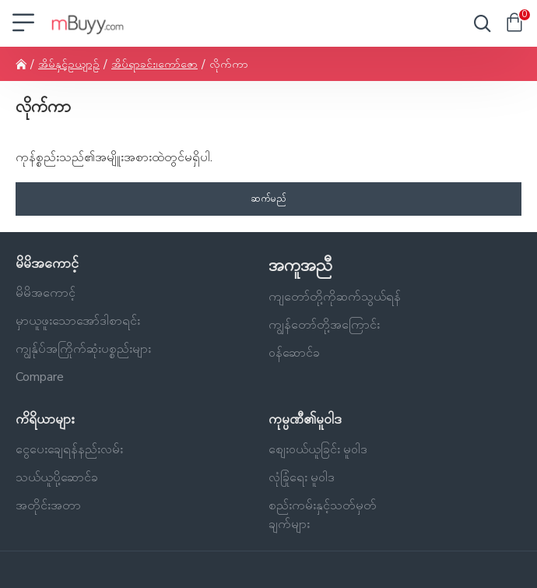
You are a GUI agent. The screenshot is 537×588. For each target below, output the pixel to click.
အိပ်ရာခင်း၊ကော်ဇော (154, 64)
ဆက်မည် (268, 199)
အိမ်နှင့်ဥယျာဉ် (69, 64)
